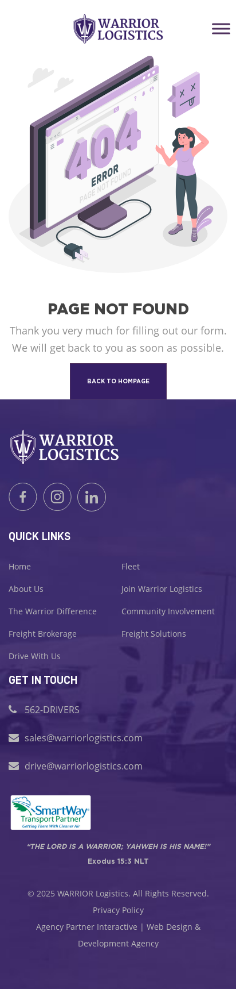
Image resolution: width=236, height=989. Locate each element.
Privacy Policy (118, 910)
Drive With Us (35, 656)
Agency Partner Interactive (86, 926)
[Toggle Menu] (221, 28)
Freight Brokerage (43, 633)
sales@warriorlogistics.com (84, 738)
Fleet (130, 566)
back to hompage (118, 381)
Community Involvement (168, 611)
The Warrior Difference (53, 611)
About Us (26, 588)
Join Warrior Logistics (161, 588)
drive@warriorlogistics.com (84, 766)
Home (20, 566)
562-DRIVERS (52, 709)
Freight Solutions (153, 633)
